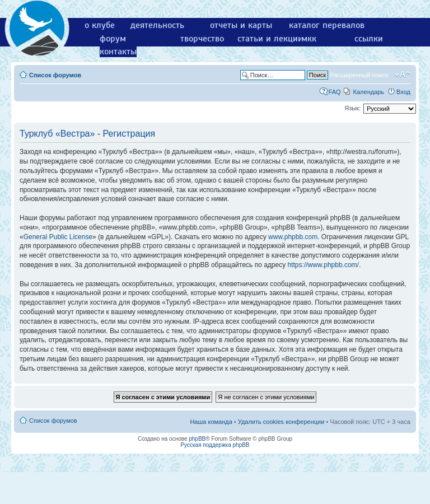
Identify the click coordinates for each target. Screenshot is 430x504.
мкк (308, 38)
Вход (403, 91)
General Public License (58, 237)
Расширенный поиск (359, 75)
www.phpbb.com (292, 237)
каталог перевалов (326, 25)
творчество (202, 38)
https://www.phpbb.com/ (323, 265)
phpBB (197, 439)
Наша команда (211, 421)
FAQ (335, 91)
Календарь (369, 91)
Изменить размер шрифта (402, 74)
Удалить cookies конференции (281, 421)
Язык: (352, 108)
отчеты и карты (241, 25)
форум (113, 38)
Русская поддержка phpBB (214, 445)
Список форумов (55, 75)
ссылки (368, 38)
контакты (118, 51)
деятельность (157, 25)
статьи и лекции (270, 38)
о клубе (100, 25)
